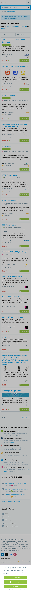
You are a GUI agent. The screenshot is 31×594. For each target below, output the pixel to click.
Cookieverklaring (23, 589)
